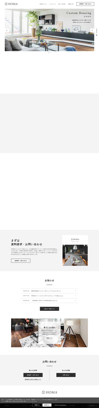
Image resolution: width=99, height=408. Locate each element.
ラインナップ (53, 4)
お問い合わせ (68, 375)
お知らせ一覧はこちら (51, 308)
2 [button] (50, 52)
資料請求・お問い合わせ (86, 4)
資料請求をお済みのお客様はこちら (33, 379)
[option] (49, 30)
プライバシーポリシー (60, 405)
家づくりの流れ (62, 4)
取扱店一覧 (70, 4)
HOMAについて (43, 4)
